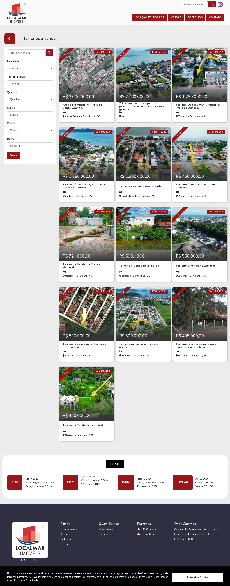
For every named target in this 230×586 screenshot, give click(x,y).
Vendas (176, 17)
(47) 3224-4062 (145, 534)
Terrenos (66, 544)
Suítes (11, 108)
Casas (64, 534)
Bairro (10, 139)
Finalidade (13, 61)
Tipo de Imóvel (16, 77)
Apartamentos (69, 529)
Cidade (11, 123)
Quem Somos (106, 529)
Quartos (12, 92)
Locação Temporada (149, 17)
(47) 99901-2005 (146, 529)
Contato (215, 17)
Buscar (13, 155)
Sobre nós (195, 17)
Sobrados (66, 539)
